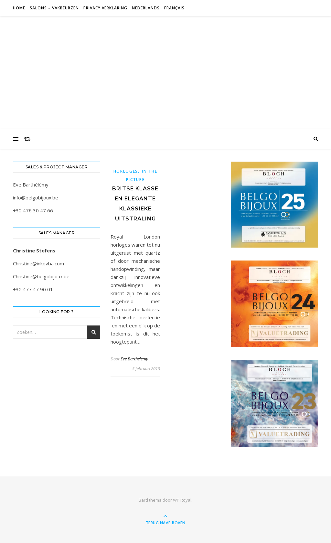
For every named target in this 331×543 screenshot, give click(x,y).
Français (174, 8)
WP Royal (182, 500)
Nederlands (146, 8)
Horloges (125, 171)
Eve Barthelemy (134, 359)
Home (19, 8)
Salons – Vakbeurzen (54, 8)
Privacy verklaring (105, 8)
